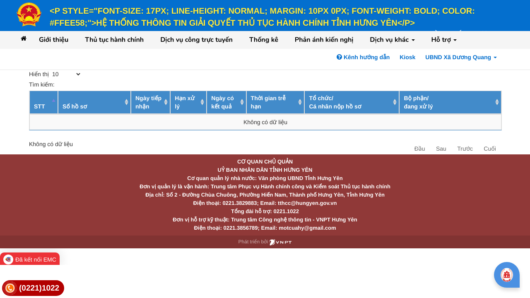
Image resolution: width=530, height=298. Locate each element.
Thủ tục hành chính (114, 39)
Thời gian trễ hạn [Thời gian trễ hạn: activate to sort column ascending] (268, 102)
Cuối (490, 148)
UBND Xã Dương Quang (461, 57)
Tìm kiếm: (89, 84)
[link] (33, 288)
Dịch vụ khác (392, 39)
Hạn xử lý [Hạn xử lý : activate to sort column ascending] (185, 102)
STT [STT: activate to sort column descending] (39, 106)
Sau (441, 148)
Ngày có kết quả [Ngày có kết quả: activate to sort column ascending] (222, 102)
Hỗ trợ (444, 39)
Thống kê (263, 39)
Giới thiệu (53, 39)
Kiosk (407, 57)
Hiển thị (55, 74)
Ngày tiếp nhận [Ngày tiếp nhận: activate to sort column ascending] (148, 102)
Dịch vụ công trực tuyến (196, 39)
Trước (465, 148)
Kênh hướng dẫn (363, 57)
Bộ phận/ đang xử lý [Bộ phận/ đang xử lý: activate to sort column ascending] (418, 102)
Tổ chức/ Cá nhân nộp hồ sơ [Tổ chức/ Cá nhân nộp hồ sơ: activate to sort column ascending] (335, 102)
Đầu (419, 148)
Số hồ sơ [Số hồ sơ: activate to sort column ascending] (75, 106)
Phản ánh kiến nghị (324, 39)
